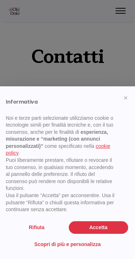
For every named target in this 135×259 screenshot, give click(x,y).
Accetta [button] (98, 227)
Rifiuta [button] (37, 227)
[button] (125, 98)
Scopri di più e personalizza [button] (67, 244)
